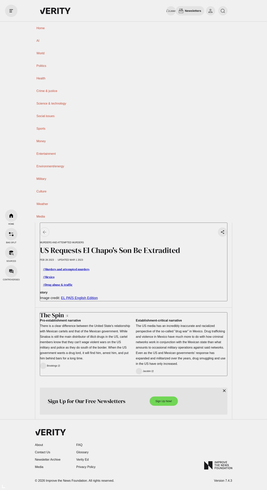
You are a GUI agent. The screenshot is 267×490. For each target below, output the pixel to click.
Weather (42, 204)
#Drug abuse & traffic (58, 284)
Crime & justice (47, 91)
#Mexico (49, 277)
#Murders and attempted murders (66, 269)
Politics (41, 65)
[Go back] (44, 232)
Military (41, 178)
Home (41, 28)
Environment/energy (50, 166)
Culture (42, 191)
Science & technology (51, 103)
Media (41, 216)
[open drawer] (11, 11)
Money (41, 141)
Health (41, 78)
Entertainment (46, 153)
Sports (41, 128)
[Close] (224, 391)
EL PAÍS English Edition (79, 298)
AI (38, 40)
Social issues (46, 116)
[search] (223, 10)
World (41, 53)
